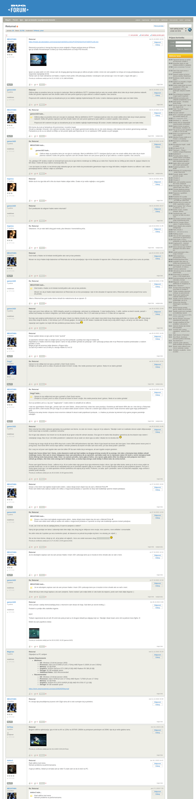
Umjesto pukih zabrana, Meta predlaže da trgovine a (182, 343)
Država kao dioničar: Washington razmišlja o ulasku (180, 303)
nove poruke (173, 20)
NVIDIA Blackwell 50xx (180, 259)
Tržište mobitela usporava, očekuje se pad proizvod (182, 292)
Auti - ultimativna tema (180, 232)
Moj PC (9, 84)
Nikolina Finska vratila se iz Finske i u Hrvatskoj (182, 138)
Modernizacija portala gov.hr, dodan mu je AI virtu (182, 308)
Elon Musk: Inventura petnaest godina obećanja (181, 337)
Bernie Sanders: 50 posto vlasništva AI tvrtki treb (181, 319)
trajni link (160, 84)
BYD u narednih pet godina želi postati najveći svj (182, 115)
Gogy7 (10, 361)
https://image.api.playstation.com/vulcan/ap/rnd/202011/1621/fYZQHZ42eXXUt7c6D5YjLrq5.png (63, 42)
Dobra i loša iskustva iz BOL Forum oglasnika (182, 315)
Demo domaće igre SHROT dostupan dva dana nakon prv (182, 248)
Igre (21, 20)
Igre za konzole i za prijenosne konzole (40, 20)
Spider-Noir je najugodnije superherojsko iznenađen (181, 123)
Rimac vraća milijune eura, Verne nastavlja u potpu (182, 347)
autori (181, 20)
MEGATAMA (12, 39)
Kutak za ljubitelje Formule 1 (182, 67)
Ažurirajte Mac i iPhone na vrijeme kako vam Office (181, 186)
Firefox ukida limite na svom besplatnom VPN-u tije (182, 86)
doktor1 (10, 760)
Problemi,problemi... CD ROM (181, 167)
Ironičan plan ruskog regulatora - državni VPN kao (181, 331)
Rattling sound (178, 234)
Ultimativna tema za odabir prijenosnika (182, 271)
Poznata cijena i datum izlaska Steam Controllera (181, 156)
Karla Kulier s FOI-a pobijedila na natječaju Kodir (182, 240)
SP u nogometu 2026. (180, 118)
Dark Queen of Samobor (181, 335)
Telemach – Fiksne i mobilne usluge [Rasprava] (182, 151)
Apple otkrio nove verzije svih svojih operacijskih (181, 164)
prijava (138, 20)
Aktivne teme (175, 56)
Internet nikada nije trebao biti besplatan (181, 326)
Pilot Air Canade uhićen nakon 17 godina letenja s (181, 223)
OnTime (10, 727)
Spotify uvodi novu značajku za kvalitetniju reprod (182, 312)
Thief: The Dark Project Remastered (180, 109)
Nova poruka (158, 26)
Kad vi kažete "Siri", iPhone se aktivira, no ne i (182, 207)
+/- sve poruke (133, 35)
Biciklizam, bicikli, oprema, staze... (181, 78)
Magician (11, 652)
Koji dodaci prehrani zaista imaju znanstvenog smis (182, 219)
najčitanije (164, 20)
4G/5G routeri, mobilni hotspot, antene (180, 210)
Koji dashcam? (178, 340)
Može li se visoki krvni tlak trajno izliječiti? (181, 134)
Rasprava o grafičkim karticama (180, 193)
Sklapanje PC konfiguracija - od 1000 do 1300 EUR (182, 199)
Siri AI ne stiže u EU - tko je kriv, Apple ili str (182, 106)
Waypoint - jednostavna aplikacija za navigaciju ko (181, 282)
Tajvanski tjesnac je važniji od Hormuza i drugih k (181, 60)
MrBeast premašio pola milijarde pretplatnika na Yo (182, 98)
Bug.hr (8, 20)
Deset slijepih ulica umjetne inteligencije (182, 226)
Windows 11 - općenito (180, 120)
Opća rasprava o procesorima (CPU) (179, 256)
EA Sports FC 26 (178, 148)
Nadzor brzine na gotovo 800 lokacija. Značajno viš (181, 127)
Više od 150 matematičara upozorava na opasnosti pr (182, 236)
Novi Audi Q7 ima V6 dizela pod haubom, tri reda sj (182, 266)
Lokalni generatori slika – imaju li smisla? (181, 253)
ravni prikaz (145, 35)
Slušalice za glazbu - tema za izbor (181, 350)
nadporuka (159, 136)
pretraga (188, 20)
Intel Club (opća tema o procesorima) (181, 71)
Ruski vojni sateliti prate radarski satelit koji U (181, 295)
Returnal (32, 39)
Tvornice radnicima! (179, 269)
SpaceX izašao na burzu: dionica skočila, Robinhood (182, 75)
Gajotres (10, 179)
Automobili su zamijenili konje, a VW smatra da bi (181, 275)
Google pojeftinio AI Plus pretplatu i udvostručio (181, 323)
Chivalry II (176, 178)
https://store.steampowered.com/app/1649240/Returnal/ (49, 689)
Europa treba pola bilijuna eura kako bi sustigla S (181, 288)
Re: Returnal (33, 110)
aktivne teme (155, 20)
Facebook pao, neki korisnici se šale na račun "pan (181, 215)
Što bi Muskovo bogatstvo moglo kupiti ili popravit (181, 95)
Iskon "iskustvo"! (178, 285)
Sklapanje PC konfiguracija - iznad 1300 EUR (182, 171)
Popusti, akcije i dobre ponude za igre (180, 175)
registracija (145, 20)
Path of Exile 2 (178, 230)
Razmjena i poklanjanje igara (181, 141)
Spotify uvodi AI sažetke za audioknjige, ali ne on (182, 299)
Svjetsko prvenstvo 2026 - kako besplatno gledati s (181, 160)
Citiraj (157, 45)
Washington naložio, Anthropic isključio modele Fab (181, 90)
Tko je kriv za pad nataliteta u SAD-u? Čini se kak (182, 130)
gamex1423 (11, 90)
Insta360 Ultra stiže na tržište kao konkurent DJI (181, 262)
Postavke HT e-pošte (180, 197)
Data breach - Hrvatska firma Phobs (180, 102)
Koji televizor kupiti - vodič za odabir (181, 145)
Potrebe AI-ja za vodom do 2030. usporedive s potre (182, 203)
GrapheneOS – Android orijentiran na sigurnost (181, 244)
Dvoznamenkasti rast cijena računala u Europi (182, 279)
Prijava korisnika (176, 38)
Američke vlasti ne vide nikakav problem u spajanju (182, 64)
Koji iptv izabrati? (178, 113)
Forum (15, 20)
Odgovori (157, 42)
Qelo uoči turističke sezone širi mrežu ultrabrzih (182, 182)
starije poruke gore (158, 35)
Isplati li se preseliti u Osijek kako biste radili (182, 82)
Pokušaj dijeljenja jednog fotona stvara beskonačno (181, 190)
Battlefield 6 (177, 154)
